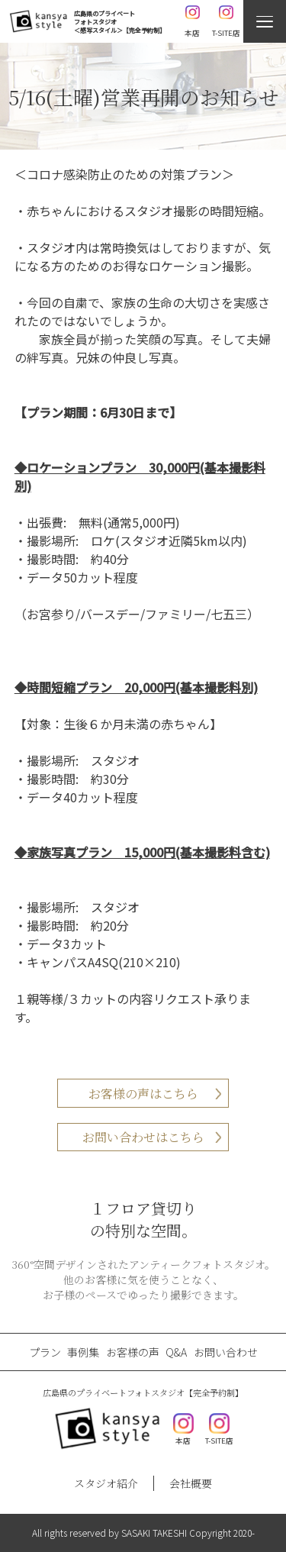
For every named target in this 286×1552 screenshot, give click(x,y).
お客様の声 (132, 1352)
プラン (45, 1352)
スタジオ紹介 (106, 1483)
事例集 (83, 1352)
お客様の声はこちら (143, 1093)
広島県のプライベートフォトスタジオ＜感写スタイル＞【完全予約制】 (119, 21)
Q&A (176, 1352)
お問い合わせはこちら (143, 1137)
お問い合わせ (226, 1352)
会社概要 (190, 1483)
